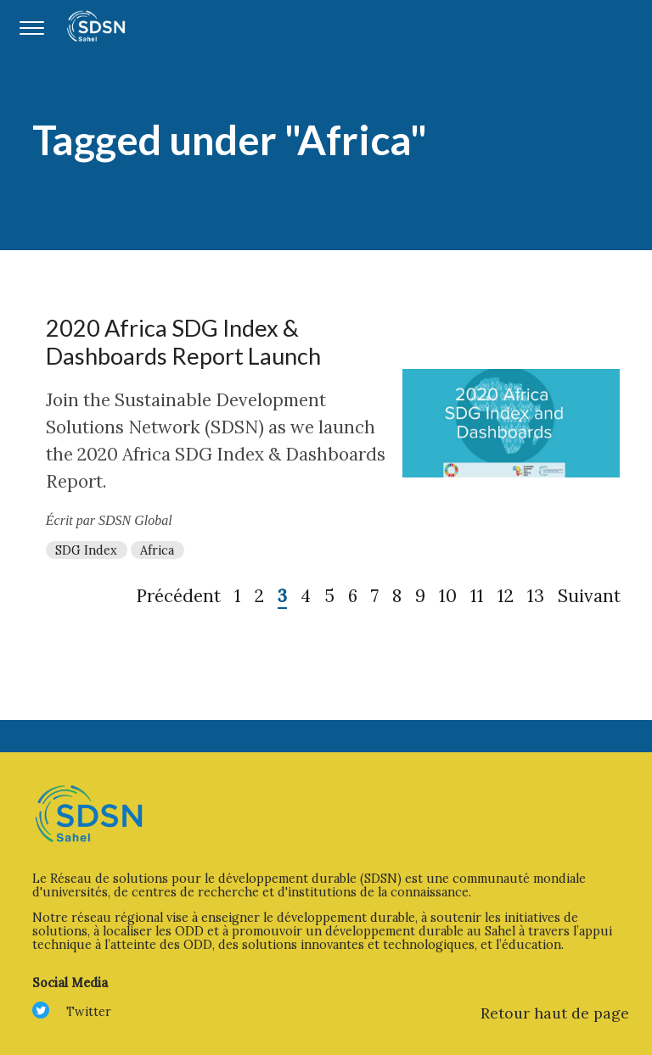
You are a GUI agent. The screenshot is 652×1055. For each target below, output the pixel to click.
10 (448, 595)
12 (505, 595)
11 (477, 595)
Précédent (178, 595)
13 (535, 595)
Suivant (589, 595)
